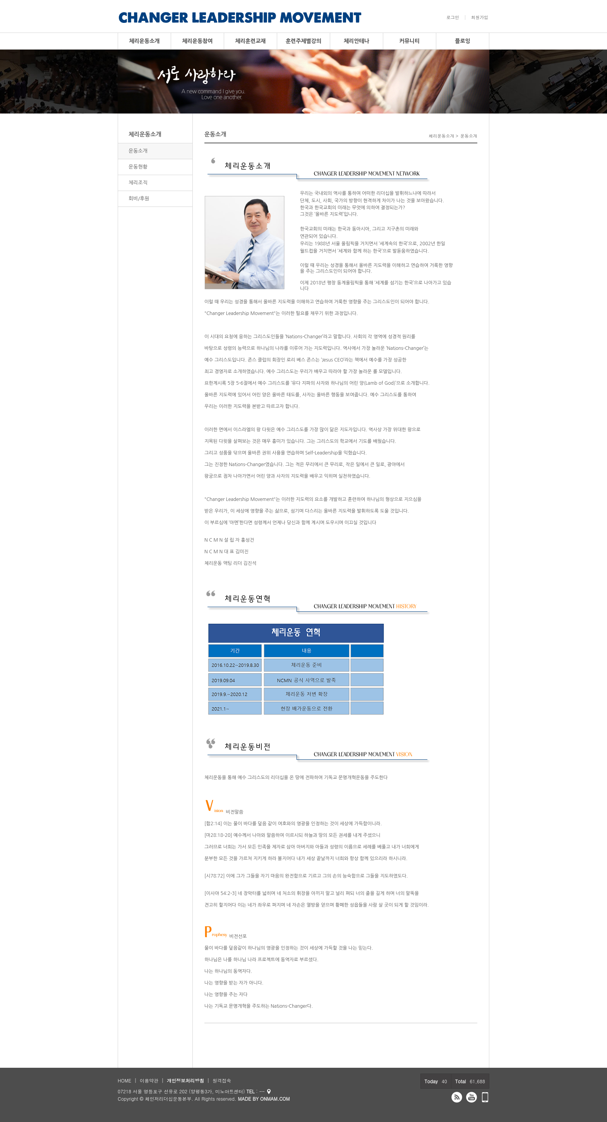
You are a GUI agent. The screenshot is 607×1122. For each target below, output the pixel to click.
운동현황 (138, 166)
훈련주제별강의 (303, 41)
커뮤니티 (410, 41)
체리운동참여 (197, 41)
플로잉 (462, 41)
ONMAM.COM (275, 1098)
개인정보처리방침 (185, 1080)
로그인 (452, 17)
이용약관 (149, 1080)
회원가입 (479, 17)
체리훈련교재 (250, 41)
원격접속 (222, 1080)
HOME (124, 1080)
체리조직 (138, 182)
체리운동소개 (144, 41)
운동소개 (138, 150)
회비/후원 (139, 198)
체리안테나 (356, 41)
